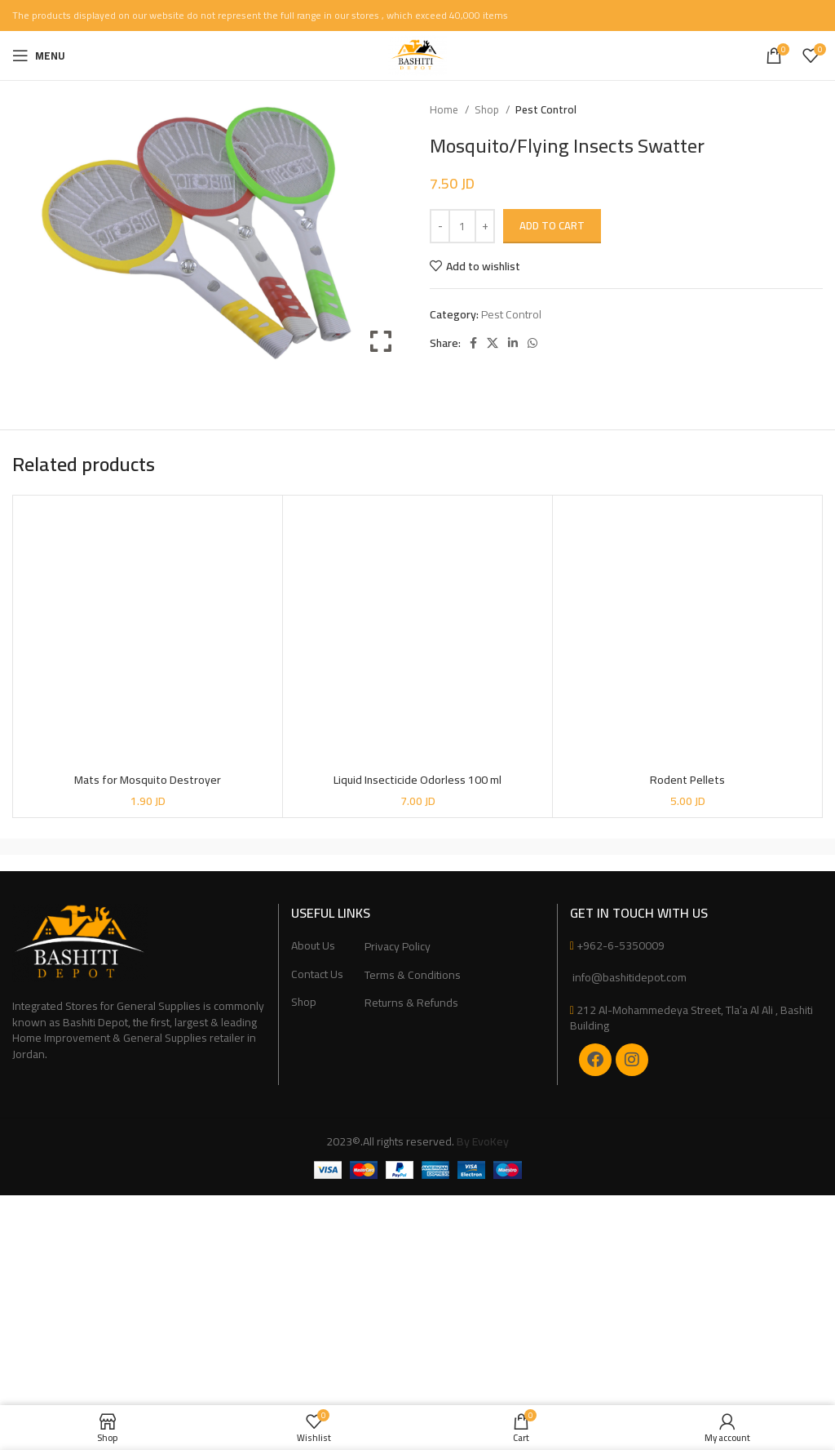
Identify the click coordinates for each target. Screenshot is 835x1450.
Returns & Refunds (411, 1003)
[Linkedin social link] (513, 343)
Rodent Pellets (687, 779)
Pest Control (546, 109)
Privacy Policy (397, 947)
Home (445, 109)
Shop (488, 109)
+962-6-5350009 (621, 945)
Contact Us (317, 975)
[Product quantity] (462, 226)
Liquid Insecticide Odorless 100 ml (417, 779)
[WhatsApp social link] (532, 343)
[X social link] (492, 343)
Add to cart (552, 225)
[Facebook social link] (473, 343)
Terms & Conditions (412, 975)
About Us (313, 946)
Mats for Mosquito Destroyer (147, 779)
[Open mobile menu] (38, 55)
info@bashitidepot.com (628, 977)
